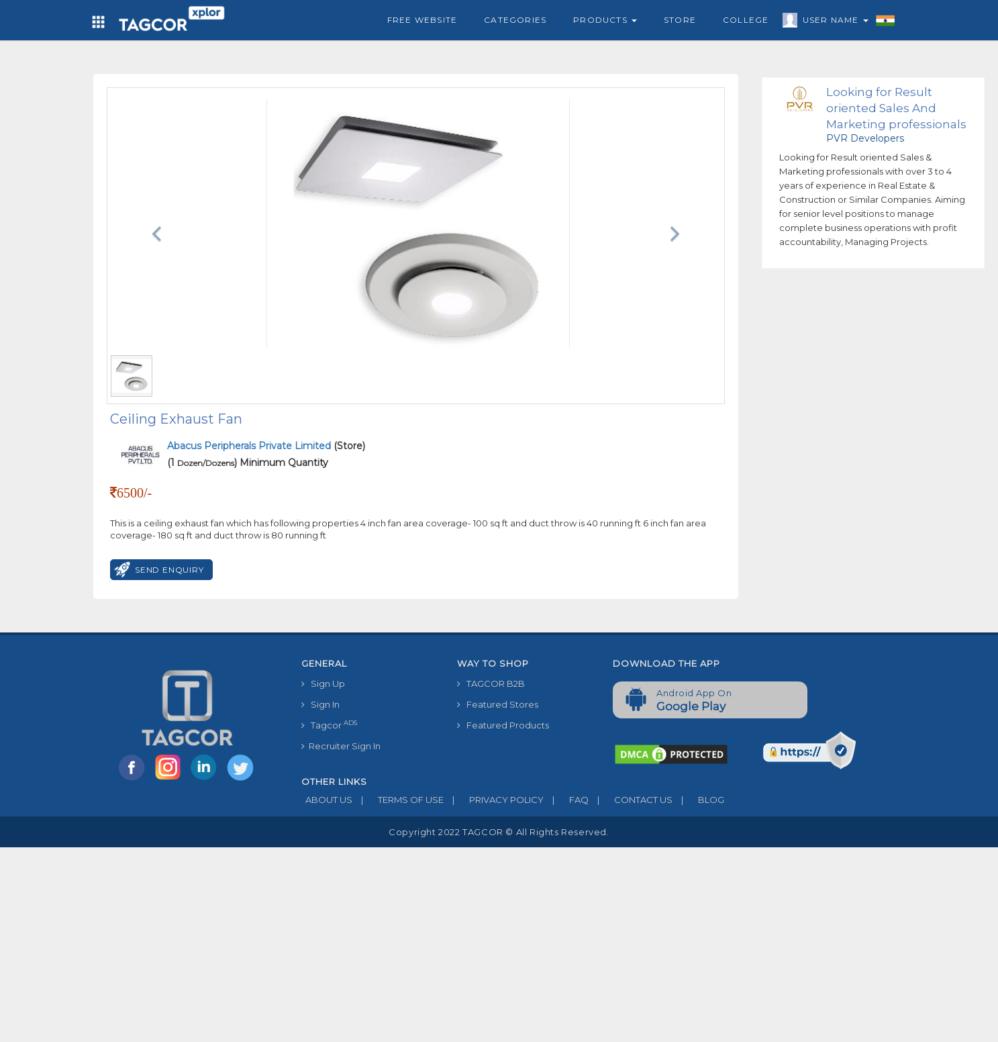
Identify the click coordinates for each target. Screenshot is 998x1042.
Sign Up (323, 683)
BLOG (698, 799)
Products (605, 20)
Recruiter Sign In (341, 746)
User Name (832, 22)
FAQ (566, 799)
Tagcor (329, 724)
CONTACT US (630, 799)
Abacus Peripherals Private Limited (250, 446)
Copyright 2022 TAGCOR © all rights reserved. (499, 831)
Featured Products (503, 725)
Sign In (320, 704)
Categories (515, 20)
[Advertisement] (499, 941)
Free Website (422, 20)
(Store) (266, 446)
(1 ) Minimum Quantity (247, 463)
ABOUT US (326, 799)
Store (680, 20)
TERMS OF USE (398, 799)
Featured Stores (497, 704)
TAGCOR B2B (491, 683)
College (745, 20)
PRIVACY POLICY (494, 799)
